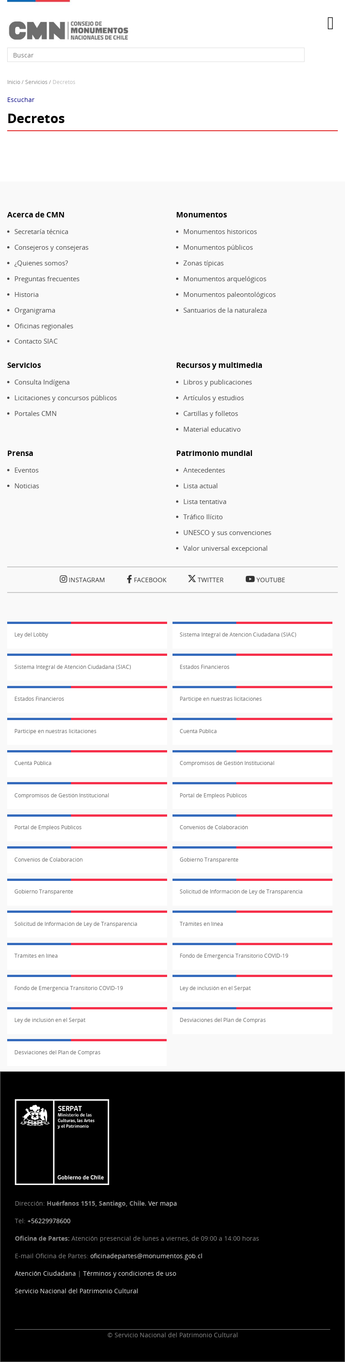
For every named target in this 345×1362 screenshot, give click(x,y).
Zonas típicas (203, 263)
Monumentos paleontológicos (229, 294)
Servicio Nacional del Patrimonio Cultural (76, 1291)
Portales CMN (35, 413)
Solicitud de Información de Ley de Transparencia (241, 891)
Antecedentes (204, 470)
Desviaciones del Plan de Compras (223, 1020)
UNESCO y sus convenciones (227, 532)
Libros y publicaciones (217, 382)
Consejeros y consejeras (51, 247)
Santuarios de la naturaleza (225, 310)
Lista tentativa (204, 501)
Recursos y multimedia (219, 365)
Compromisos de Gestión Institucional (227, 763)
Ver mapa (162, 1203)
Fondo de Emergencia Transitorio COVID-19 (234, 955)
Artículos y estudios (213, 398)
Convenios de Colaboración (214, 827)
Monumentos (201, 214)
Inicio (13, 82)
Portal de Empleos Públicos (213, 795)
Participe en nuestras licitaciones (221, 698)
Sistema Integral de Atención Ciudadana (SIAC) (238, 634)
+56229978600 (49, 1220)
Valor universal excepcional (225, 548)
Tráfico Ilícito (203, 517)
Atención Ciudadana (45, 1273)
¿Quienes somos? (41, 263)
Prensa (20, 453)
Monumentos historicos (220, 231)
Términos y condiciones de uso (129, 1273)
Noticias (26, 486)
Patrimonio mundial (214, 453)
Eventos (26, 470)
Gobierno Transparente (209, 859)
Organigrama (34, 310)
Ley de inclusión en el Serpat (215, 988)
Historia (26, 294)
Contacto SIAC (36, 341)
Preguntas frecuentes (47, 278)
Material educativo (212, 429)
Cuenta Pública (198, 731)
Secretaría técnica (41, 231)
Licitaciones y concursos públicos (65, 398)
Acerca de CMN (36, 214)
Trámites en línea (201, 923)
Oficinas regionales (43, 326)
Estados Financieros (205, 666)
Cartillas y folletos (210, 413)
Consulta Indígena (42, 382)
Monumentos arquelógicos (224, 278)
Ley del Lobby (31, 634)
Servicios (36, 82)
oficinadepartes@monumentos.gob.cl (146, 1255)
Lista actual (200, 486)
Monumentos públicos (218, 247)
